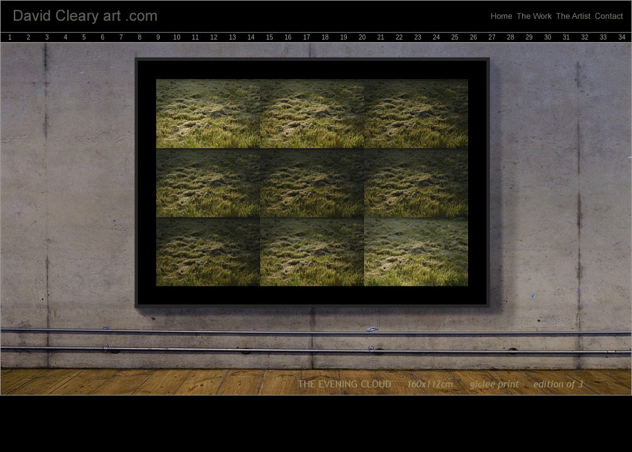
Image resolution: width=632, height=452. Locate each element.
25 (455, 37)
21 (381, 37)
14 (251, 37)
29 (529, 37)
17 (306, 37)
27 (492, 37)
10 (176, 37)
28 (510, 37)
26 (473, 37)
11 (195, 37)
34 (621, 37)
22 (399, 37)
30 (547, 37)
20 (362, 37)
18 (325, 37)
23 (418, 37)
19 (343, 37)
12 (213, 37)
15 (269, 37)
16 (288, 37)
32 (584, 37)
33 (603, 37)
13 (232, 37)
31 (566, 37)
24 (436, 37)
